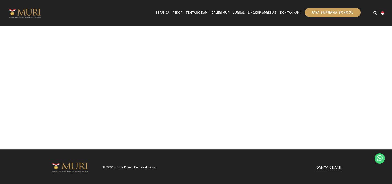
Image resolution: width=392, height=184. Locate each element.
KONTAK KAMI (328, 167)
